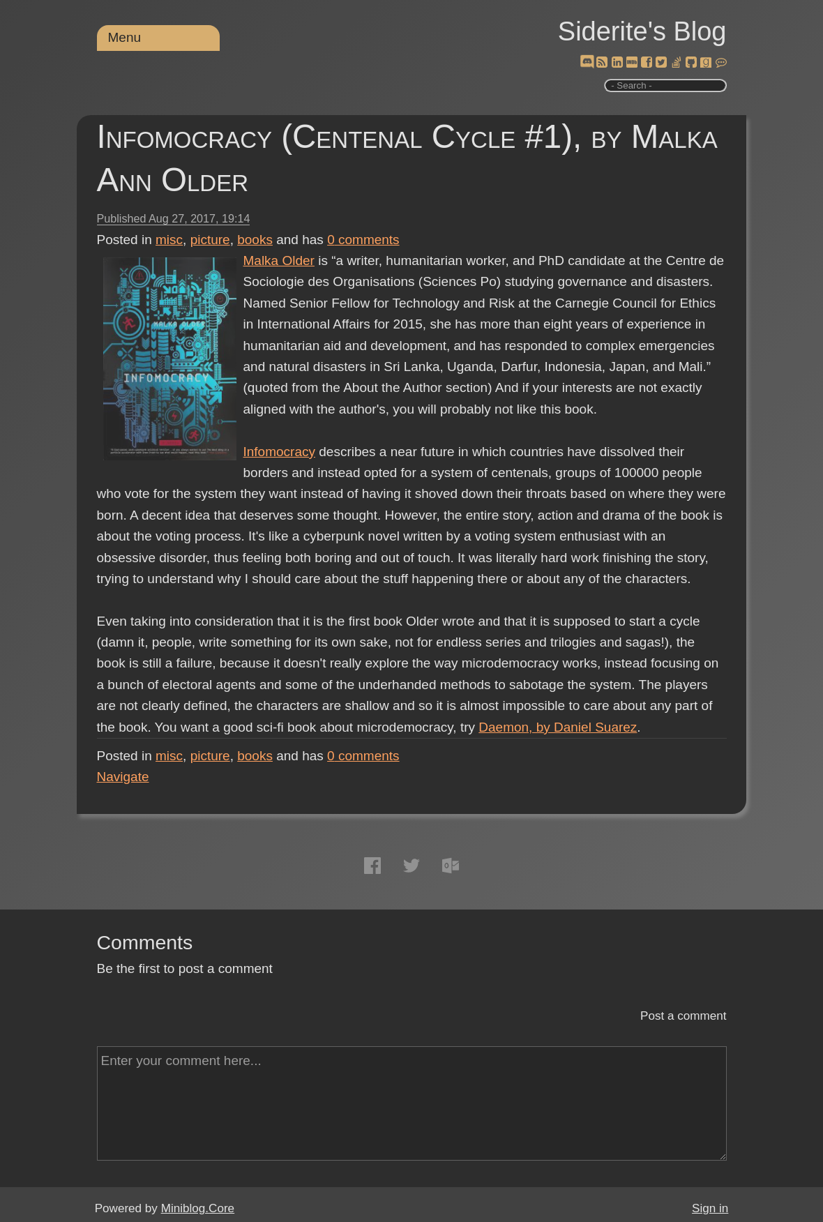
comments (363, 239)
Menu (125, 37)
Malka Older (279, 260)
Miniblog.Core (197, 1208)
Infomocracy (279, 451)
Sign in (710, 1208)
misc (169, 239)
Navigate (123, 776)
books (255, 239)
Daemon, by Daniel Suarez (557, 727)
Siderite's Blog (642, 31)
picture (210, 239)
